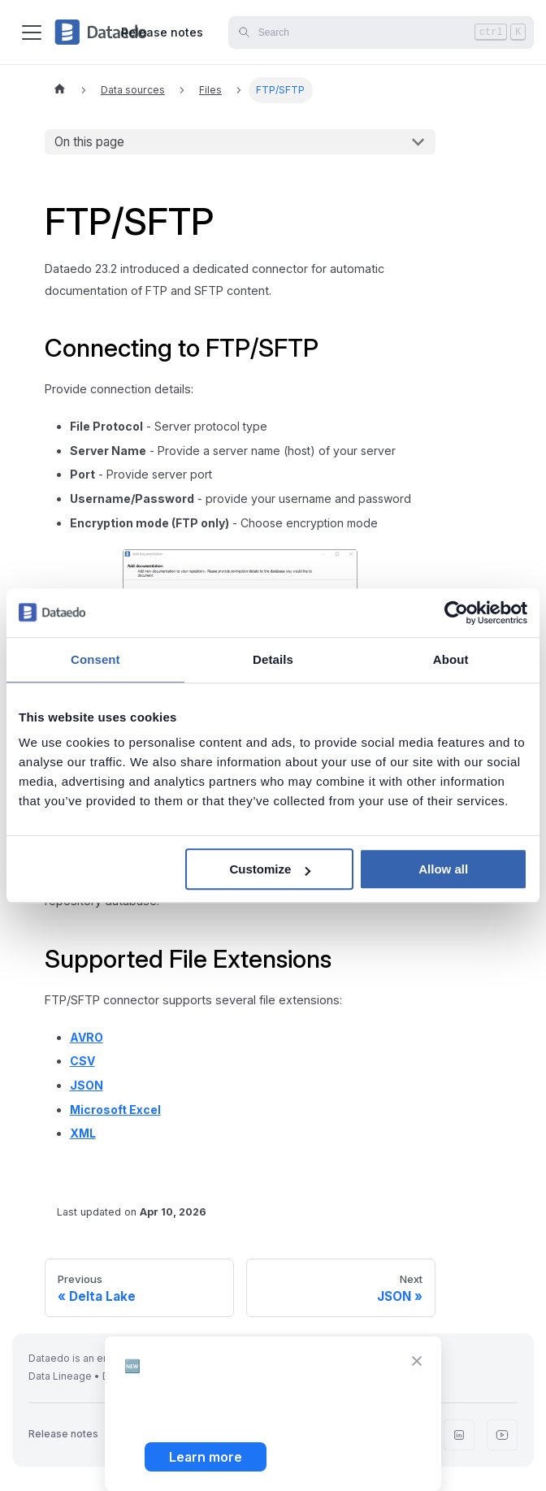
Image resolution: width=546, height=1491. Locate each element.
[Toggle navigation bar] (32, 32)
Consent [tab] (95, 659)
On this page (89, 142)
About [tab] (451, 659)
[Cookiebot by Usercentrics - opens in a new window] (456, 612)
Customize (269, 869)
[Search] (381, 32)
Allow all (443, 869)
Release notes (162, 32)
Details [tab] (273, 659)
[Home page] (59, 90)
